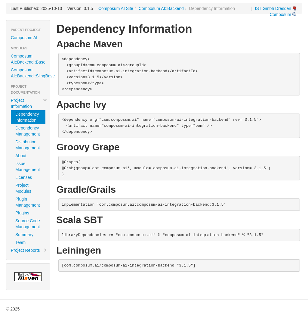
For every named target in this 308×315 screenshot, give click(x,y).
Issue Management (27, 166)
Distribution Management (27, 144)
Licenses (23, 177)
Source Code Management (27, 223)
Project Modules (23, 188)
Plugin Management (27, 202)
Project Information (29, 103)
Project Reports (29, 250)
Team (20, 242)
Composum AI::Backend (161, 8)
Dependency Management (27, 131)
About (20, 155)
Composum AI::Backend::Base (28, 59)
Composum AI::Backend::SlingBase (30, 72)
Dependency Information (27, 117)
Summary (24, 234)
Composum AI (24, 37)
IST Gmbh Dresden (273, 8)
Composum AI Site (115, 8)
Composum (280, 14)
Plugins (22, 213)
